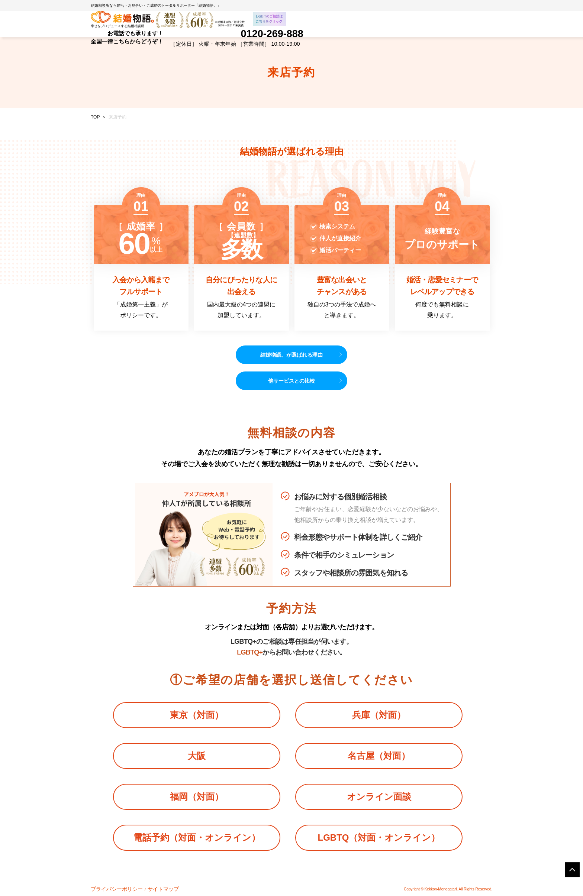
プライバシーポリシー (109, 888)
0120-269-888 (272, 34)
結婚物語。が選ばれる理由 (291, 354)
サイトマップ (144, 888)
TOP (95, 117)
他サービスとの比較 (291, 380)
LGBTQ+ (249, 652)
